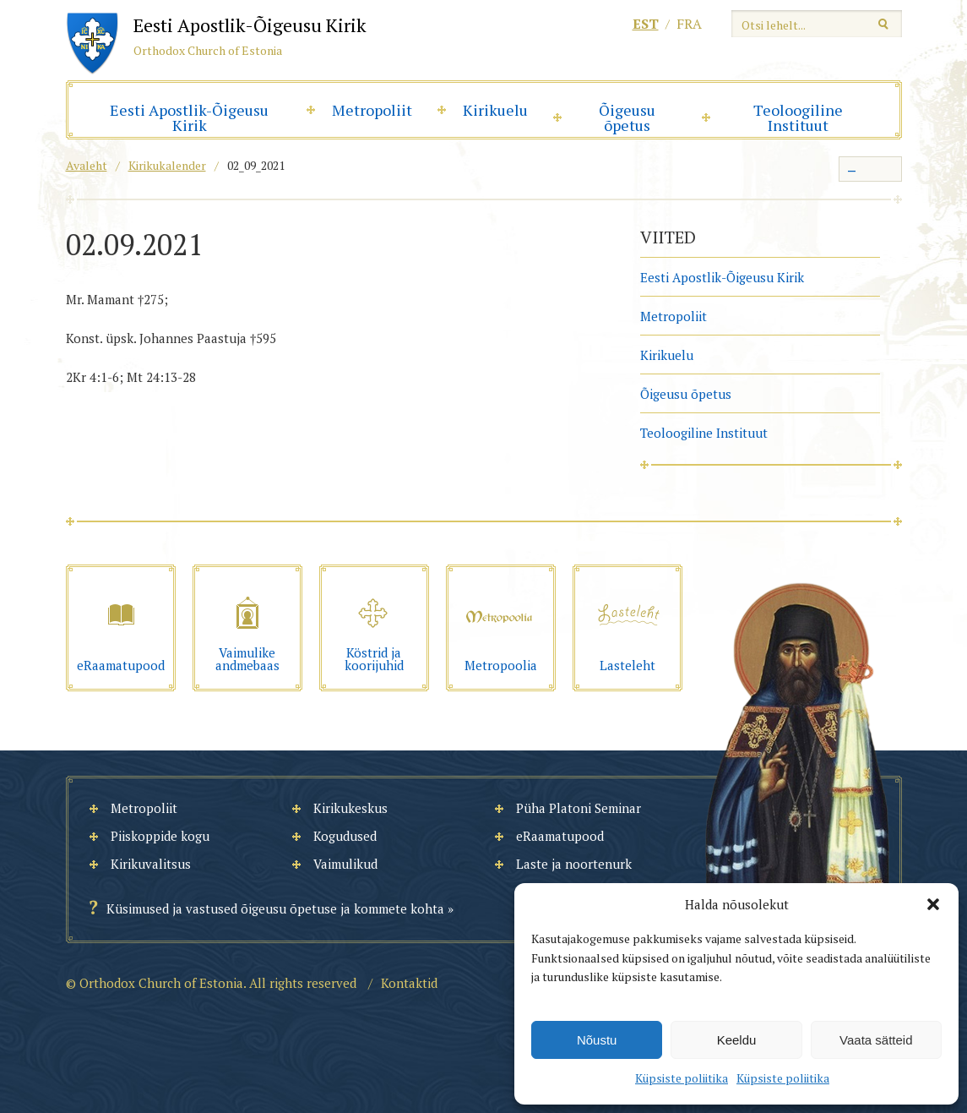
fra (689, 23)
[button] (933, 904)
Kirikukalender (167, 165)
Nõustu (597, 1040)
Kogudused (345, 835)
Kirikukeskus (350, 807)
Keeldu (737, 1040)
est (646, 23)
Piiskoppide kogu (160, 835)
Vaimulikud (345, 863)
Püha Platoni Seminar (578, 807)
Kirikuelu (495, 110)
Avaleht (86, 165)
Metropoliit (372, 110)
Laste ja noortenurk (574, 863)
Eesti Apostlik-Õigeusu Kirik (189, 117)
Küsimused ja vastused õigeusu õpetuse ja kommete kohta (275, 908)
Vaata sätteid (875, 1040)
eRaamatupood (560, 835)
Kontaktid (409, 982)
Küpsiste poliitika (681, 1078)
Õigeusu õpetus (627, 117)
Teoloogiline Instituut (798, 117)
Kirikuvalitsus (151, 863)
